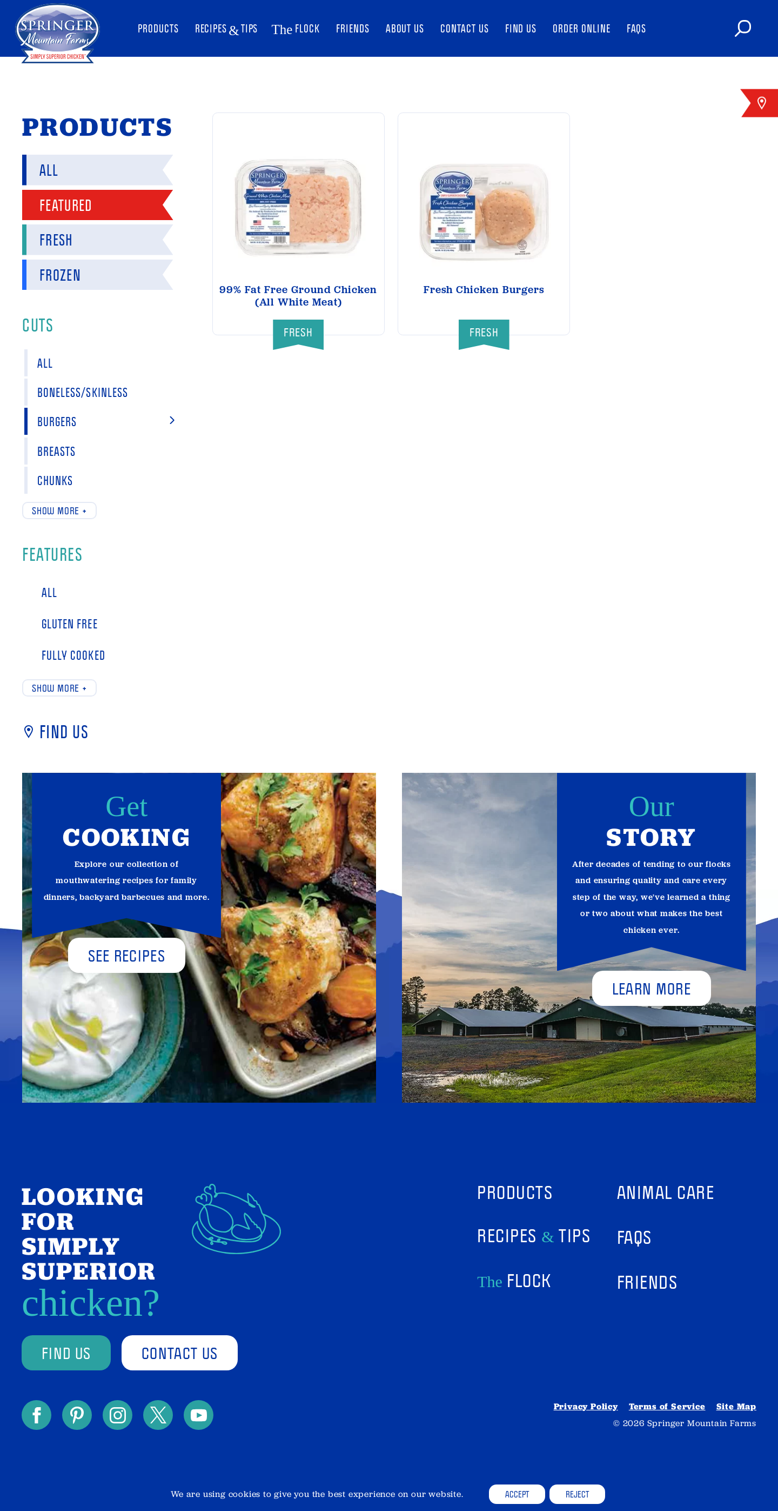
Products (158, 28)
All (42, 170)
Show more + (59, 510)
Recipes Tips (226, 29)
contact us (180, 1353)
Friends (353, 28)
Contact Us (464, 28)
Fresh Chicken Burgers (484, 289)
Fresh (49, 239)
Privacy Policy (586, 1406)
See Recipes (126, 955)
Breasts (102, 451)
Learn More (651, 988)
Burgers (102, 421)
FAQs (637, 28)
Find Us (521, 28)
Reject (577, 1494)
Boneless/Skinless (102, 392)
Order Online (581, 28)
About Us (405, 28)
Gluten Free (63, 623)
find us (66, 1353)
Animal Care (666, 1192)
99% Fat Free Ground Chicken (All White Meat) (298, 295)
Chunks (102, 480)
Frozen (53, 274)
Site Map (736, 1406)
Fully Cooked (67, 654)
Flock (297, 29)
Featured (59, 205)
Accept (517, 1494)
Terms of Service (667, 1406)
